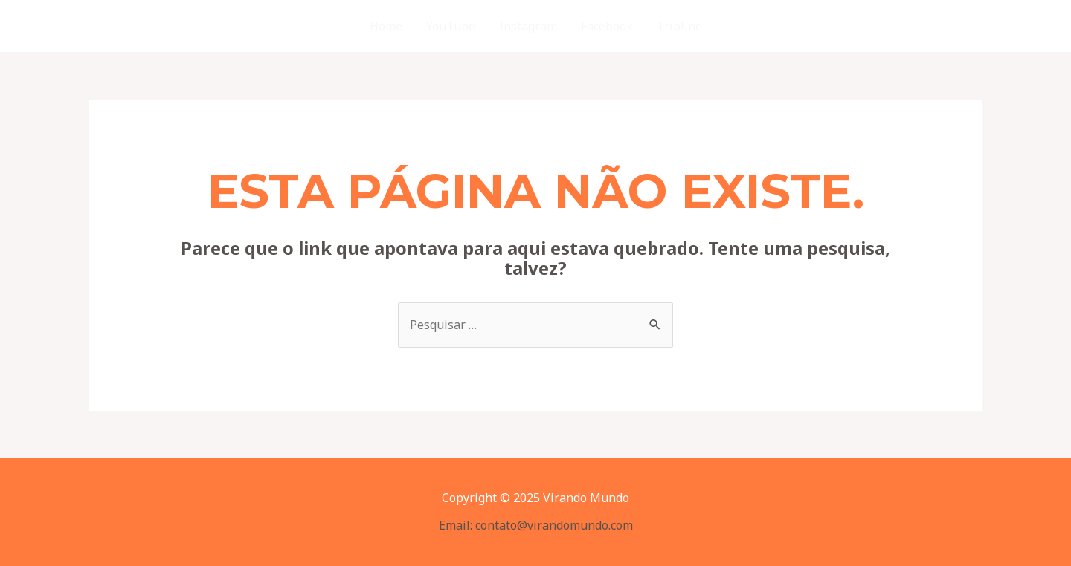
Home (386, 26)
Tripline (679, 26)
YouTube (450, 26)
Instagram (528, 26)
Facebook (607, 26)
